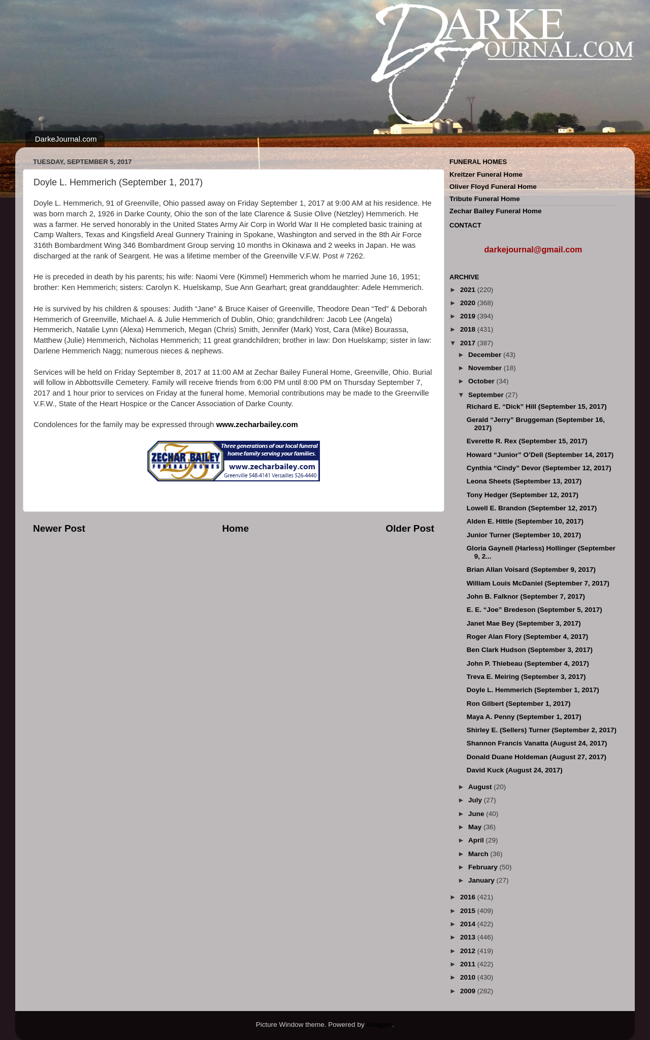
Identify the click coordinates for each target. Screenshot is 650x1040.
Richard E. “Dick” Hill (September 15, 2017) (537, 406)
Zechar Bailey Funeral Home (495, 211)
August (481, 787)
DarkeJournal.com (66, 139)
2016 (468, 897)
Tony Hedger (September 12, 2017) (522, 495)
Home (235, 528)
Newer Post (59, 528)
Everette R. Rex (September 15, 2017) (527, 441)
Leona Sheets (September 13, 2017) (524, 481)
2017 (468, 343)
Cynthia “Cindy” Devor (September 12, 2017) (539, 468)
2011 (468, 964)
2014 (468, 924)
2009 (468, 991)
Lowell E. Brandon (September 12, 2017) (532, 508)
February (484, 867)
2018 (468, 329)
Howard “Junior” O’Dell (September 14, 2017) (540, 455)
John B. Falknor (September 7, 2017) (526, 596)
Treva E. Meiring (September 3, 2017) (526, 676)
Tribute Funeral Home (484, 199)
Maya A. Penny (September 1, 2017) (524, 717)
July (476, 800)
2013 (468, 937)
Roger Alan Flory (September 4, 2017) (528, 636)
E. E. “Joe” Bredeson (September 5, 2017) (534, 609)
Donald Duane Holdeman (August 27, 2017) (536, 757)
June (477, 814)
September (487, 395)
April (477, 840)
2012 (468, 951)
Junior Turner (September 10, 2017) (524, 535)
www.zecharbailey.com (257, 424)
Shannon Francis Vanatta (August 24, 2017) (537, 743)
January (482, 880)
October (482, 381)
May (475, 827)
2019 (468, 316)
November (486, 368)
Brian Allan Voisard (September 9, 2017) (531, 569)
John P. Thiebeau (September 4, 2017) (528, 663)
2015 (468, 911)
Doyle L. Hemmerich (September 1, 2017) (533, 690)
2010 (468, 977)
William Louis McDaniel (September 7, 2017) (538, 583)
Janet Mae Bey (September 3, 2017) (524, 623)
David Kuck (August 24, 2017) (515, 770)
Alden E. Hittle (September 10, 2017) (525, 521)
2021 (468, 290)
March (479, 854)
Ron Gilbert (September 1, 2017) (519, 703)
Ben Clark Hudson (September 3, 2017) (530, 650)
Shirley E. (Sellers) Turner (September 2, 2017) (541, 730)
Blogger (379, 1024)
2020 (468, 303)
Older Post (409, 528)
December (485, 355)
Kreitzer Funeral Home (486, 174)
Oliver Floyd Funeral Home (493, 186)
